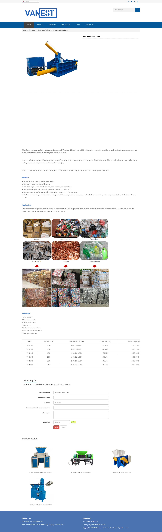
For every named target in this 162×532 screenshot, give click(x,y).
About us (40, 25)
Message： (46, 413)
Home (29, 25)
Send (56, 427)
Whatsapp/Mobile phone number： (38, 408)
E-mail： (47, 403)
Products (52, 25)
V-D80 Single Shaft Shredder (121, 473)
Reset (63, 427)
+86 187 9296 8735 (36, 521)
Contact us (89, 25)
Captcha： (46, 422)
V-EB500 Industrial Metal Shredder (41, 505)
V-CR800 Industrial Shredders (81, 473)
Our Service (65, 25)
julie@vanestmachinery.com (96, 525)
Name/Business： (44, 398)
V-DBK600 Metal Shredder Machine (40, 473)
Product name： (44, 393)
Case (78, 25)
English (26, 1)
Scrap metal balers (44, 30)
